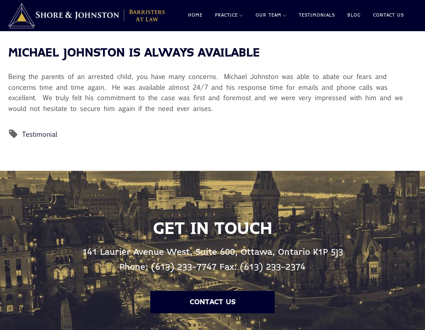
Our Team (271, 15)
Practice (229, 15)
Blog (354, 15)
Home (195, 15)
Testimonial (39, 134)
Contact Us (388, 15)
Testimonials (317, 15)
